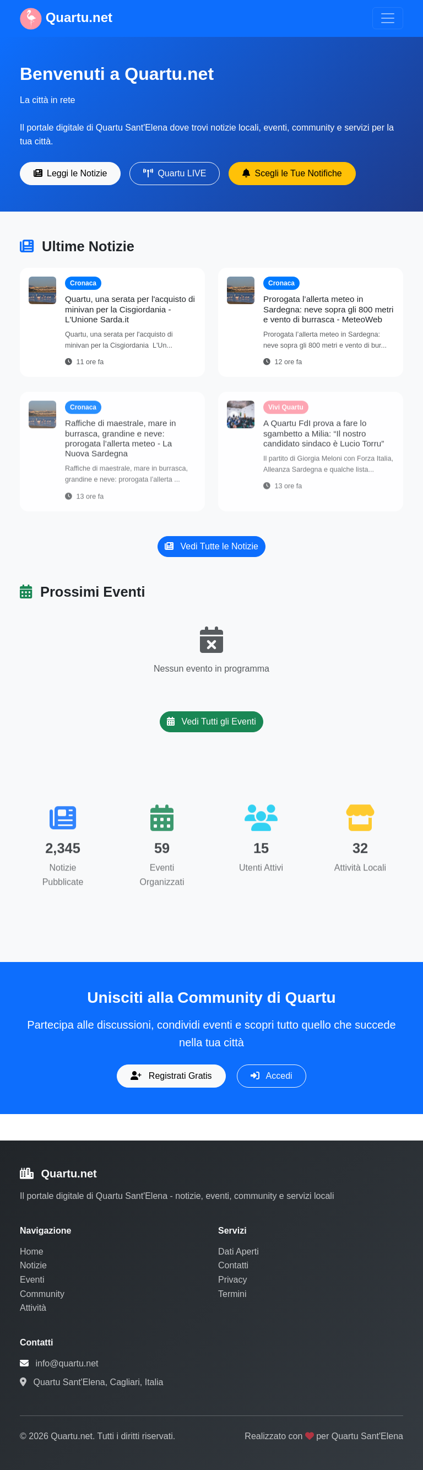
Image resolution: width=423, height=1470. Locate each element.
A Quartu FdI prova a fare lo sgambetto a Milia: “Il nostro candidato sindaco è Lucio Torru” (323, 438)
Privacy (232, 1279)
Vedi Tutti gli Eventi (211, 721)
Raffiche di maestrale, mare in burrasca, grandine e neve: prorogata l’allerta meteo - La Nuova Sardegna (120, 443)
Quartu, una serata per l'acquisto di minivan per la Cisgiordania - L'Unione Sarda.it (130, 308)
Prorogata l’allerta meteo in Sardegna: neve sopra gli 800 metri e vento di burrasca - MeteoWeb (328, 308)
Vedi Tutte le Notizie (211, 546)
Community (42, 1294)
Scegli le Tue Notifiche (291, 173)
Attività (33, 1307)
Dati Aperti (238, 1251)
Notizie (33, 1265)
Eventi (32, 1279)
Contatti (233, 1265)
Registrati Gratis (171, 1075)
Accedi (271, 1075)
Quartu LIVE (174, 173)
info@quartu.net (66, 1363)
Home (32, 1251)
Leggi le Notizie (70, 173)
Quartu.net (66, 19)
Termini (232, 1294)
